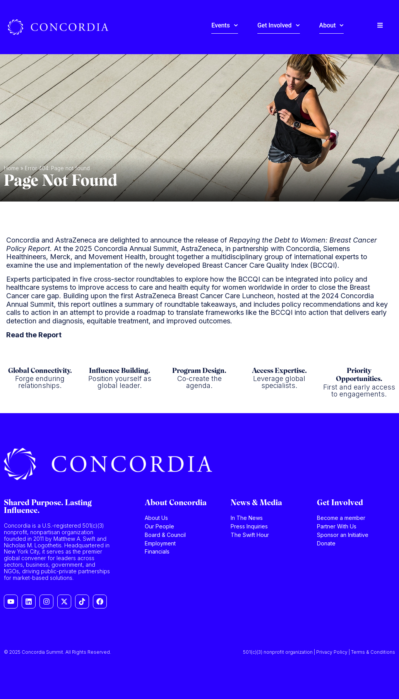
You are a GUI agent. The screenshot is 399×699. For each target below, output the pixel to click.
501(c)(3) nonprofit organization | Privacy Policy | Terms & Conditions (319, 652)
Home (11, 168)
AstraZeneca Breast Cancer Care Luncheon (204, 296)
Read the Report (34, 335)
